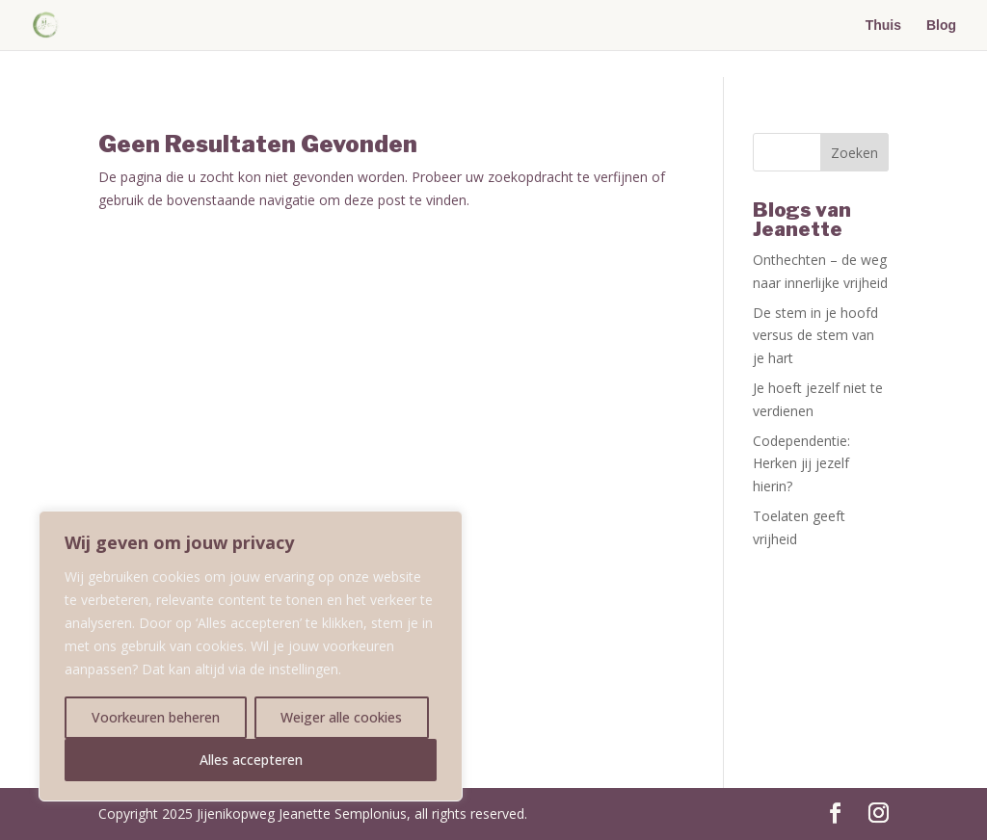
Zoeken (854, 153)
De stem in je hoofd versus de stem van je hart (815, 335)
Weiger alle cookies (341, 717)
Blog (941, 25)
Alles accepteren (251, 759)
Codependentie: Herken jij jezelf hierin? (801, 464)
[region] (251, 656)
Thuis (883, 25)
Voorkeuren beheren (156, 717)
